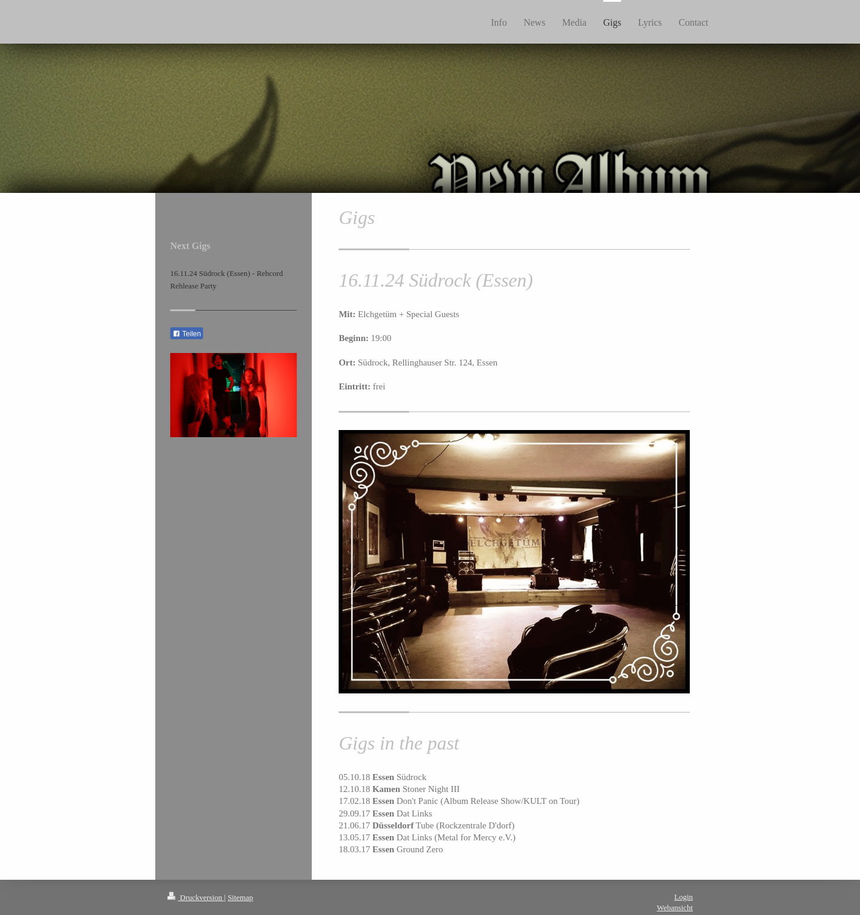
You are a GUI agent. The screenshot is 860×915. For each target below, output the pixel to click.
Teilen (187, 334)
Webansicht (675, 907)
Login (683, 896)
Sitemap (240, 897)
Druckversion (195, 897)
